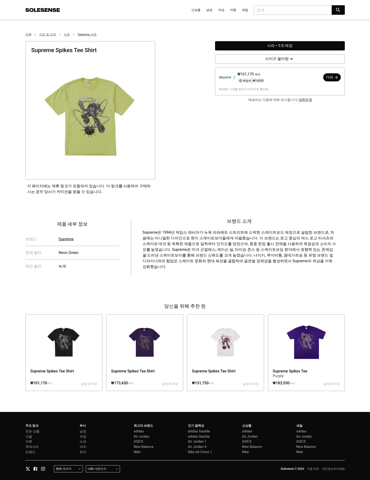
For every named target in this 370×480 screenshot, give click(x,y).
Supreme (66, 239)
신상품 (196, 10)
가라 (332, 77)
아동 (233, 10)
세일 (245, 10)
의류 (28, 34)
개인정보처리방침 (333, 468)
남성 (209, 10)
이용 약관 (313, 468)
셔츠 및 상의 (47, 34)
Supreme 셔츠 (87, 34)
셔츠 (67, 34)
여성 (221, 10)
